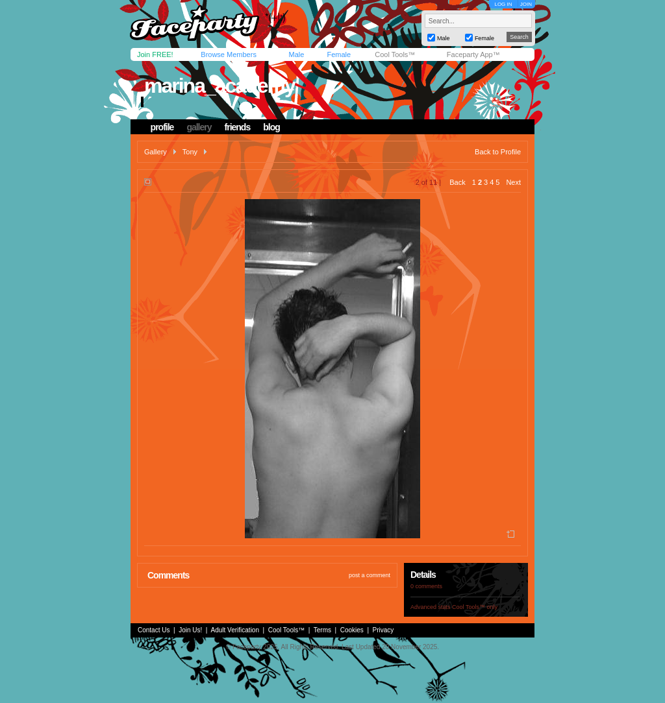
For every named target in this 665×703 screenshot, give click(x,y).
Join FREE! (155, 54)
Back (457, 182)
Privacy (383, 630)
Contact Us (153, 630)
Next (513, 182)
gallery (198, 127)
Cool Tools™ (395, 54)
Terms (322, 630)
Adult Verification (234, 630)
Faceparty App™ (473, 54)
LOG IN (503, 4)
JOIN (526, 4)
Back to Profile (498, 152)
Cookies (352, 630)
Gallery (155, 152)
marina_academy (219, 85)
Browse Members (229, 54)
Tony (189, 152)
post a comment (369, 575)
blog (271, 127)
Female (339, 54)
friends (238, 127)
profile (162, 127)
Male (296, 54)
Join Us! (190, 630)
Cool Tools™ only (474, 607)
